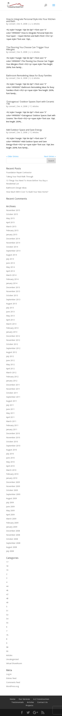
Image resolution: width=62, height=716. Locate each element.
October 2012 (12, 344)
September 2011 (13, 397)
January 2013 (11, 332)
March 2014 (11, 275)
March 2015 (11, 226)
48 (7, 598)
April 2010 (10, 466)
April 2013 (10, 320)
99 (7, 651)
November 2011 (13, 389)
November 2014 (13, 242)
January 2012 (11, 380)
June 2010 (10, 458)
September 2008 (13, 543)
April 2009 (10, 514)
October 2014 (12, 247)
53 (7, 614)
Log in (8, 674)
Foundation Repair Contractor (19, 172)
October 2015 (12, 214)
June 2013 (10, 311)
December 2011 (13, 385)
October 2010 (12, 441)
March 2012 (11, 372)
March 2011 (11, 421)
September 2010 (13, 445)
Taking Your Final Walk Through (19, 176)
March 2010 (11, 470)
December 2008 (13, 531)
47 (7, 594)
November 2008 (13, 535)
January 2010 (11, 478)
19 (7, 570)
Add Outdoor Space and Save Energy (24, 129)
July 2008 (10, 551)
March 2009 (11, 518)
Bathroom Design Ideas (16, 187)
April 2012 (10, 368)
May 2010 (10, 462)
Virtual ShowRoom (14, 663)
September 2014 (13, 250)
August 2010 (11, 449)
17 (30, 106)
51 (7, 610)
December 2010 (13, 433)
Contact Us (42, 702)
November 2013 (13, 291)
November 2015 (13, 210)
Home (12, 699)
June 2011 (10, 409)
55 (7, 623)
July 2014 (10, 259)
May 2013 (10, 315)
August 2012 (11, 352)
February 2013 (12, 328)
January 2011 (11, 429)
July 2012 (10, 356)
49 (7, 602)
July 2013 (10, 307)
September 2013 (13, 299)
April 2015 (10, 222)
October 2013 (12, 295)
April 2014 (10, 271)
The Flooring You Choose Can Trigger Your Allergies (27, 48)
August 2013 (11, 303)
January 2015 (11, 234)
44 (7, 586)
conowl (12, 24)
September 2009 (13, 494)
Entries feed (11, 678)
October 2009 (12, 490)
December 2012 (13, 336)
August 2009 (11, 498)
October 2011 (12, 393)
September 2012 (13, 348)
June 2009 (10, 506)
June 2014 (10, 263)
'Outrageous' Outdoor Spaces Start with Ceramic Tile (30, 102)
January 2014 (11, 283)
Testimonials (17, 702)
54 (7, 618)
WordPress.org (12, 686)
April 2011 (10, 417)
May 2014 (10, 267)
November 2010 (13, 437)
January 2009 (11, 527)
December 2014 (13, 238)
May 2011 (10, 413)
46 (7, 590)
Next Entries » (50, 156)
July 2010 (10, 453)
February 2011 (12, 425)
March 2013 (11, 324)
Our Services (24, 699)
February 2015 (12, 230)
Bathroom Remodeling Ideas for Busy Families (29, 75)
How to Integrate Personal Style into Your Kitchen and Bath (30, 20)
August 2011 (11, 401)
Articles (37, 24)
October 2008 (12, 539)
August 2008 (11, 547)
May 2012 (10, 364)
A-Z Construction (41, 699)
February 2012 (12, 376)
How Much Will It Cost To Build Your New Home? (27, 192)
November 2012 (13, 340)
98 (7, 647)
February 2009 (12, 522)
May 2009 (10, 510)
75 (7, 635)
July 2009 (10, 502)
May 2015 (10, 218)
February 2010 (12, 474)
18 (7, 566)
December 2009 (13, 482)
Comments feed (13, 682)
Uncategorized (12, 659)
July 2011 (10, 405)
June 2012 (10, 360)
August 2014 (11, 255)
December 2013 (13, 287)
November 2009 (13, 486)
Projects (29, 705)
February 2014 (12, 279)
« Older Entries (12, 156)
